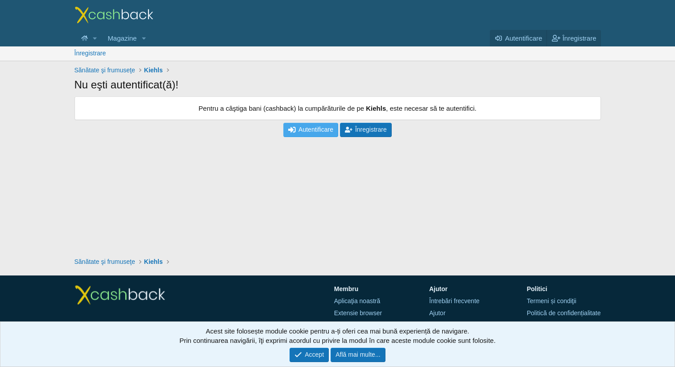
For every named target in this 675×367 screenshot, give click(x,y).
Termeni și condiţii (551, 300)
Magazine (122, 38)
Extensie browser (358, 313)
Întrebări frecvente (454, 300)
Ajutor (437, 313)
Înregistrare (90, 53)
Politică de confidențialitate (564, 313)
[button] (94, 38)
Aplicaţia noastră (357, 300)
